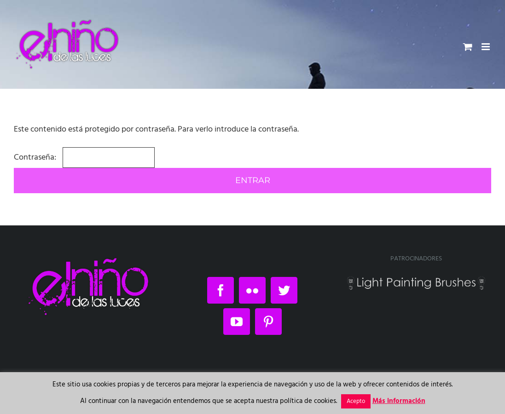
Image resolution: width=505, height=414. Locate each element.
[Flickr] (252, 290)
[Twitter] (284, 290)
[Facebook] (220, 290)
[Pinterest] (268, 321)
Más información (398, 401)
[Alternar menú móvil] (486, 47)
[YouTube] (236, 321)
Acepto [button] (356, 401)
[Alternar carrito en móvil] (467, 47)
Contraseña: (84, 157)
